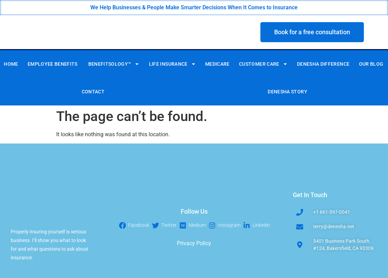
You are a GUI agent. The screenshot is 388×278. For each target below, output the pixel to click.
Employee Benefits (53, 64)
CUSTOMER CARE (263, 64)
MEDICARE (217, 64)
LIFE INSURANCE (172, 64)
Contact (93, 91)
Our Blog (371, 64)
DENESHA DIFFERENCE (323, 64)
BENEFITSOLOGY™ (114, 64)
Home (11, 64)
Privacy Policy (194, 243)
